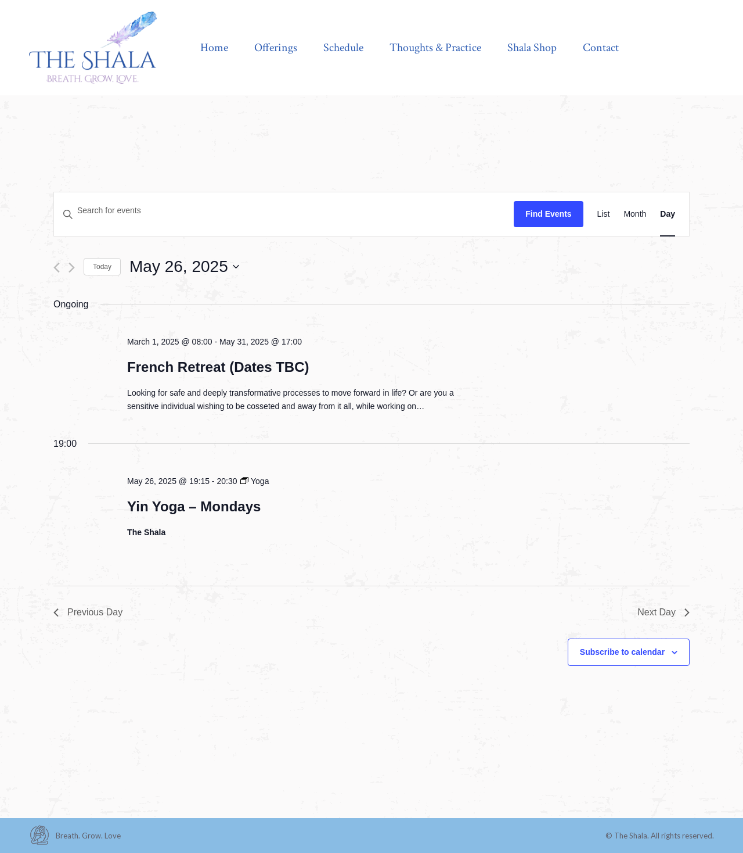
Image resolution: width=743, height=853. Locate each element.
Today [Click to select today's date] (102, 267)
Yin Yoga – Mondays (194, 506)
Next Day (663, 612)
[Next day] (71, 267)
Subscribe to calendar (622, 652)
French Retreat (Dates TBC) (218, 367)
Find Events (548, 213)
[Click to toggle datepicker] (184, 266)
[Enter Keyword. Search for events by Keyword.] (284, 210)
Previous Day (87, 612)
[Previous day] (56, 267)
